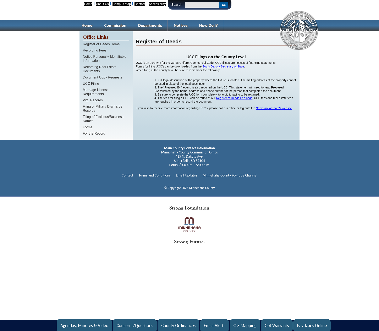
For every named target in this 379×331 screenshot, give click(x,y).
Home (88, 4)
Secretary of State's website (274, 108)
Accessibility (157, 4)
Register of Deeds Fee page (234, 98)
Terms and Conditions (155, 175)
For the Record (94, 133)
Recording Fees (95, 50)
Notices (180, 25)
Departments (150, 25)
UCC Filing (91, 83)
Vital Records (93, 100)
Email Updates (186, 175)
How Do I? (208, 25)
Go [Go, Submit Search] (224, 4)
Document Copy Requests (102, 77)
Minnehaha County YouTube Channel (230, 175)
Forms (87, 127)
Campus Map (121, 4)
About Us (102, 4)
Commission (115, 25)
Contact (139, 4)
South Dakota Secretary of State (223, 66)
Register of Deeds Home (101, 44)
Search (176, 4)
